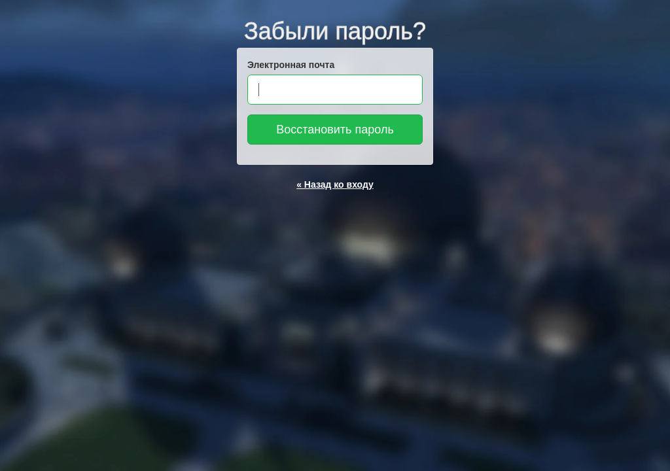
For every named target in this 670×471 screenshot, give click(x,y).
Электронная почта (290, 65)
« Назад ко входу (335, 184)
